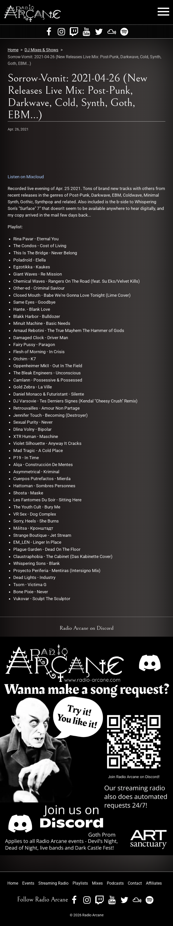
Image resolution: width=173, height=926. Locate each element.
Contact (135, 883)
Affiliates (154, 883)
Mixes (97, 883)
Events (28, 883)
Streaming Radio (53, 883)
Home (13, 50)
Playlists (80, 883)
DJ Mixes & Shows (41, 50)
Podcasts (115, 883)
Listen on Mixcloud (26, 176)
